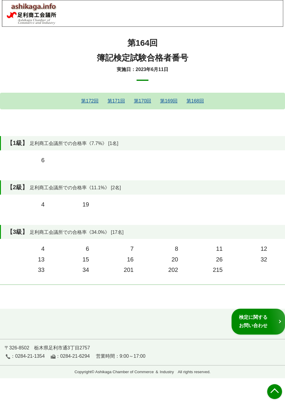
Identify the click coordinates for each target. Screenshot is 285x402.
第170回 (142, 100)
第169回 (169, 100)
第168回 (195, 100)
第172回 (90, 100)
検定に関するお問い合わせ (253, 321)
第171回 (116, 100)
